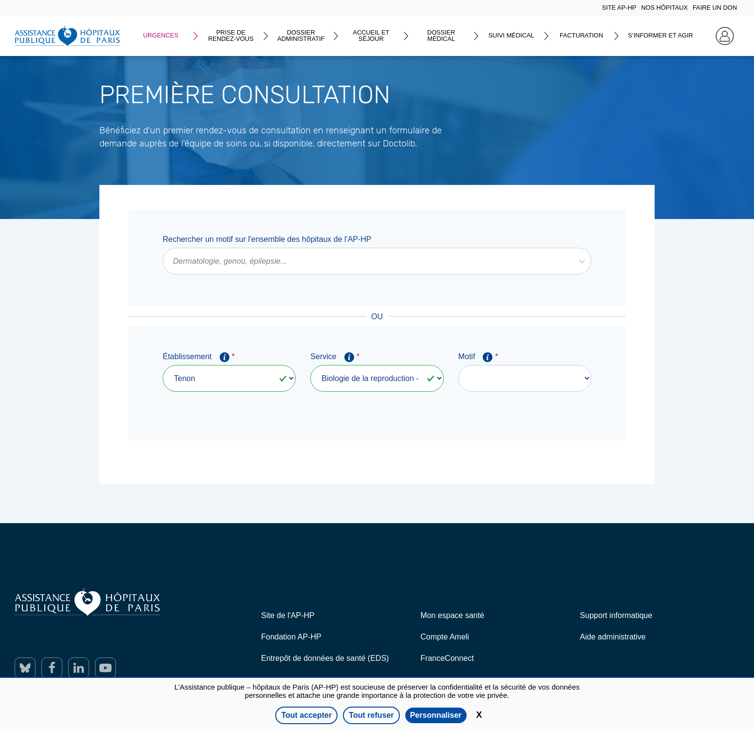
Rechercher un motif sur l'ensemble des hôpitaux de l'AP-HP (267, 239)
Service (334, 357)
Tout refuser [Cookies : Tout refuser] (371, 715)
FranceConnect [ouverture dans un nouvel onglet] (446, 658)
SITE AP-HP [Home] (619, 7)
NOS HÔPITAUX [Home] (664, 7)
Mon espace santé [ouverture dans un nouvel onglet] (452, 615)
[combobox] (174, 261)
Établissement (198, 357)
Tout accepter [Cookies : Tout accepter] (306, 715)
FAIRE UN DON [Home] (715, 7)
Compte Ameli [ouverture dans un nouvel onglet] (444, 637)
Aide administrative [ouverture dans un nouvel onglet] (613, 637)
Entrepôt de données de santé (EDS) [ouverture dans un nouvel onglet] (325, 658)
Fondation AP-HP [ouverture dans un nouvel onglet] (291, 637)
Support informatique (616, 615)
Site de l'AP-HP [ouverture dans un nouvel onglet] (288, 615)
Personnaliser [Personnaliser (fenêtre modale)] (436, 715)
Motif (478, 357)
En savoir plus (99, 161)
